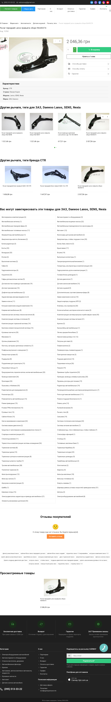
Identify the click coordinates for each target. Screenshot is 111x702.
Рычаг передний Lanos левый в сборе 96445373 (96, 132)
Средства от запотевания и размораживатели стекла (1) (21, 429)
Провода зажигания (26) (10, 376)
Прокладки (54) (7, 380)
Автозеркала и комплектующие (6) (14, 216)
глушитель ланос (63, 563)
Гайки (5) (5, 265)
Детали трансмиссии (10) (11, 287)
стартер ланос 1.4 (76, 563)
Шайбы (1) (5, 486)
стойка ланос (44, 559)
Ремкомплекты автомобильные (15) (14, 398)
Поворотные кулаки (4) (10, 353)
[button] (54, 146)
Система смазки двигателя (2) (12, 424)
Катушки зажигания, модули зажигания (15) (17, 305)
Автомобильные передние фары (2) (14, 225)
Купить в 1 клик (88, 57)
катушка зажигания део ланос (48, 556)
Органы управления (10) (10, 340)
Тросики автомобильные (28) (12, 464)
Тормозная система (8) (10, 446)
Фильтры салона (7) (9, 478)
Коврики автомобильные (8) (11, 309)
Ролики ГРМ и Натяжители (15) (12, 407)
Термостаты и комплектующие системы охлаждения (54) (22, 442)
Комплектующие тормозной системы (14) (16, 322)
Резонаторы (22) (7, 393)
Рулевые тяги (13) (8, 411)
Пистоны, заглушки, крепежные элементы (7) (17, 345)
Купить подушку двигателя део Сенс (15, 559)
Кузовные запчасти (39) (10, 331)
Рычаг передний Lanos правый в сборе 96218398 (12, 132)
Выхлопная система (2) (10, 260)
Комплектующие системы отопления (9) (16, 318)
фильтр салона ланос (103, 556)
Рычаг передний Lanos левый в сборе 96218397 (40, 132)
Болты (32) (5, 247)
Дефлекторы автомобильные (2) (13, 291)
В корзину (94, 50)
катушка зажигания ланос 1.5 (98, 552)
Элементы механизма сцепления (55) (15, 500)
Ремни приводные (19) (10, 402)
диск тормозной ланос (67, 556)
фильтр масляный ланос (11, 552)
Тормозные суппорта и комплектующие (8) (17, 455)
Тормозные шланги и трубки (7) (13, 460)
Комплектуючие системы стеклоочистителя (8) (18, 313)
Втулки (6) (5, 256)
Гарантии (82, 9)
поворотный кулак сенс (48, 563)
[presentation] (55, 41)
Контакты (103, 9)
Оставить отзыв (55, 535)
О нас (51, 10)
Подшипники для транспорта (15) (13, 362)
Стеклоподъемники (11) (10, 438)
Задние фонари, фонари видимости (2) (15, 296)
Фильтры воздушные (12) (10, 473)
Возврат (60, 9)
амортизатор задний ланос (85, 556)
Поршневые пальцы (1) (10, 367)
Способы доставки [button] (89, 63)
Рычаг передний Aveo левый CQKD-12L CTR (54, 185)
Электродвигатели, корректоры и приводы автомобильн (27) (23, 495)
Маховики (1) (6, 336)
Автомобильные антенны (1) (12, 220)
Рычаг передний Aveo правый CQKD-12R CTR (17, 185)
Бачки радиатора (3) (9, 243)
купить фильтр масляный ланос (11, 556)
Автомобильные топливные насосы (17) (16, 229)
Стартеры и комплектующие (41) (13, 433)
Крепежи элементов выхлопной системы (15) (17, 327)
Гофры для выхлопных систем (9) (13, 278)
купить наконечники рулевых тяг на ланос (93, 559)
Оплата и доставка (71, 10)
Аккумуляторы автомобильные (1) (14, 234)
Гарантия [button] (89, 73)
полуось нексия (34, 563)
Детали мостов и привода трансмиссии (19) (17, 282)
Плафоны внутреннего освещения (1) (15, 349)
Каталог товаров (10, 9)
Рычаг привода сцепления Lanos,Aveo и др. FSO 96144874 (68, 132)
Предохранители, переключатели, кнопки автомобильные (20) (23, 371)
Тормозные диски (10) (9, 451)
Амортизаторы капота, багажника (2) (15, 238)
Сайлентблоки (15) (8, 415)
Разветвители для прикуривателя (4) (15, 389)
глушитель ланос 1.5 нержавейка (77, 552)
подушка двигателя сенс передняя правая (64, 559)
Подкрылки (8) (7, 358)
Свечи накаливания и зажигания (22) (15, 420)
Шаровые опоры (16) (9, 491)
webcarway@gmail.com (27, 2)
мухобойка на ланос (30, 556)
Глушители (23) (7, 274)
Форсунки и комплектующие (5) (13, 482)
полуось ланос (34, 559)
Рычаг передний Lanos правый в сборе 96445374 (52, 598)
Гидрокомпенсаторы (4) (10, 269)
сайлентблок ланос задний (55, 552)
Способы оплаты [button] (89, 68)
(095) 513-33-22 (9, 2)
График (92, 9)
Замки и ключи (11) (8, 300)
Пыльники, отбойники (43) (11, 384)
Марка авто (28, 9)
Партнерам (41, 9)
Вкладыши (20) (7, 251)
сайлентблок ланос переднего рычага (33, 552)
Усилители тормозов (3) (10, 469)
